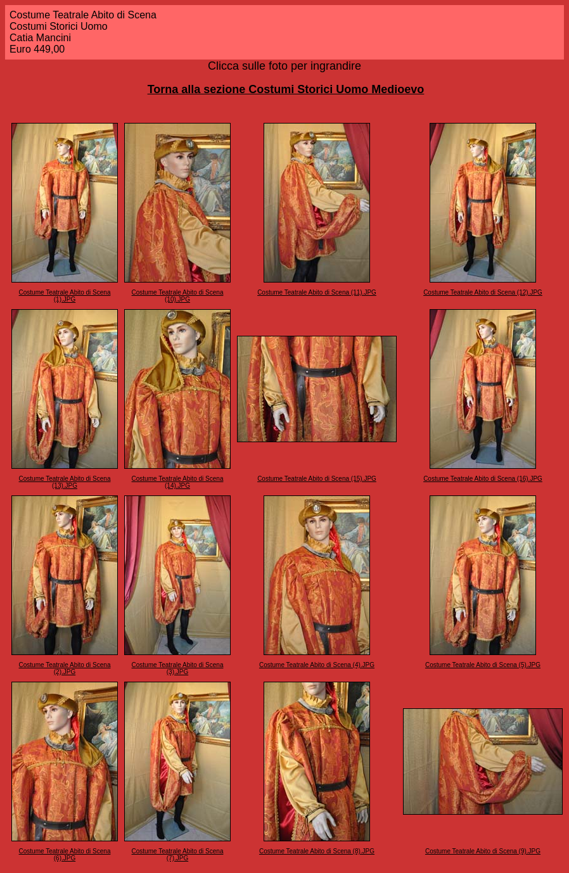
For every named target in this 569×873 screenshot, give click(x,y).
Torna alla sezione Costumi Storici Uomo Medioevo (286, 89)
